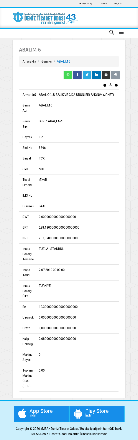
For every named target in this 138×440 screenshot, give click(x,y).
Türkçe (103, 3)
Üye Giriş (85, 3)
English (118, 3)
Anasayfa (29, 61)
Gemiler (46, 61)
